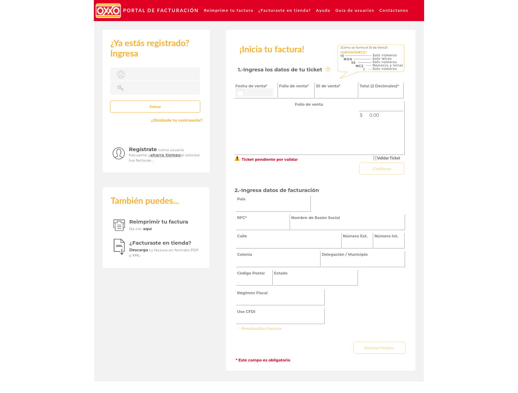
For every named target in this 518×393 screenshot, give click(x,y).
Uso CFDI (246, 311)
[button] (155, 107)
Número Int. (386, 236)
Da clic (136, 229)
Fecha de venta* (251, 86)
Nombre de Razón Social (315, 217)
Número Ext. (355, 236)
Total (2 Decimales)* (379, 86)
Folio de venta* (294, 86)
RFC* (242, 217)
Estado (281, 273)
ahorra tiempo (165, 154)
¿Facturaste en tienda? (160, 242)
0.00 (374, 115)
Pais (241, 198)
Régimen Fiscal (252, 292)
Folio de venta (309, 104)
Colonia (244, 254)
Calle (242, 236)
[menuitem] (147, 10)
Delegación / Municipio (345, 254)
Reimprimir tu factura (158, 221)
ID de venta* (328, 86)
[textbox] (155, 74)
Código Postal (251, 273)
